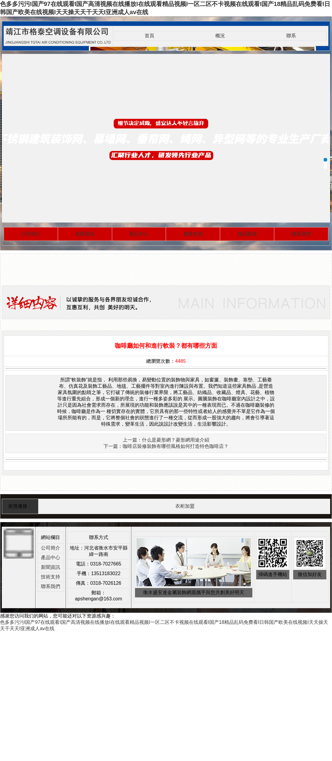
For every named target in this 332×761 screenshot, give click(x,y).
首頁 (149, 35)
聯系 (291, 35)
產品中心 (139, 233)
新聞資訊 (84, 233)
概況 (220, 35)
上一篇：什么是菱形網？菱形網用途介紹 (166, 439)
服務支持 (193, 233)
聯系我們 (301, 233)
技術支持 (50, 576)
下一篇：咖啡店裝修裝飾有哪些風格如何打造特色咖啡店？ (166, 446)
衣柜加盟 (185, 506)
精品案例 (247, 233)
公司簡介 (30, 233)
